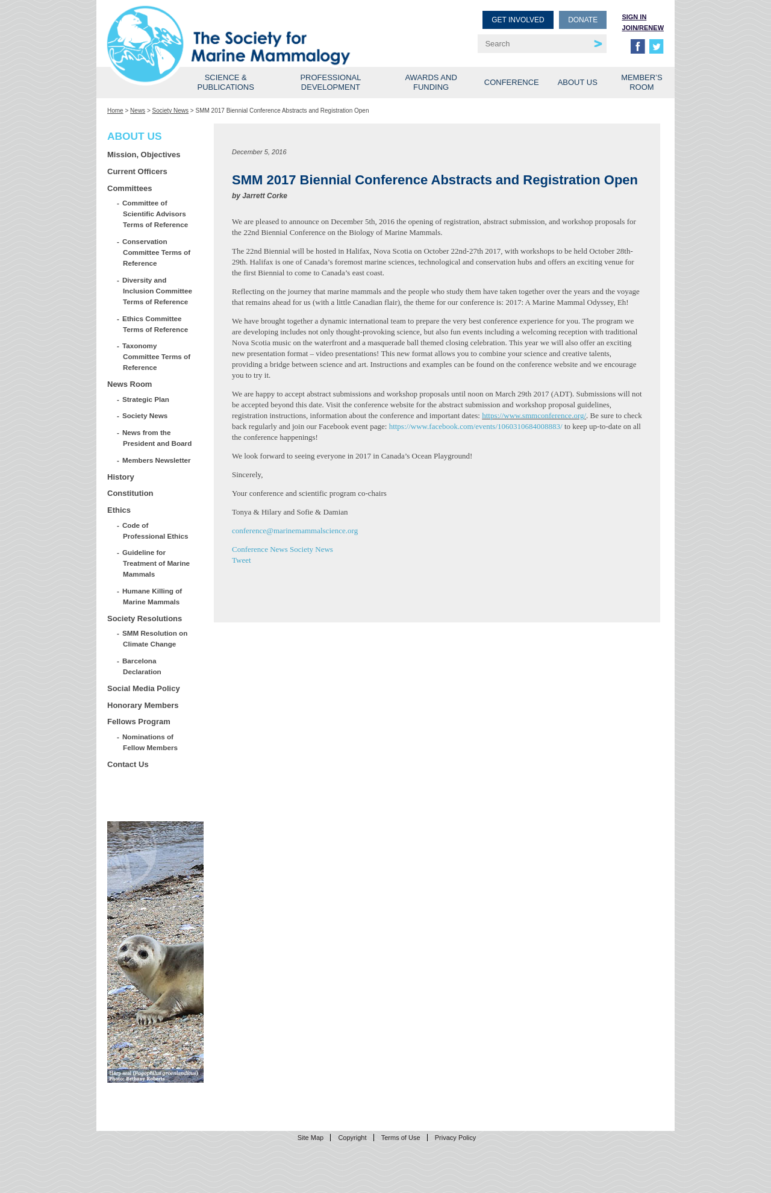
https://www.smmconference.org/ (534, 415)
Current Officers (137, 171)
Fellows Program (138, 721)
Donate (583, 20)
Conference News (260, 549)
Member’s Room (642, 82)
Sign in (634, 16)
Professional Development (330, 82)
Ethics (119, 510)
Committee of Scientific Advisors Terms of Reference (155, 213)
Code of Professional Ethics (155, 530)
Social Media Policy (143, 688)
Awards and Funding (431, 82)
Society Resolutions (144, 618)
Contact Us (128, 764)
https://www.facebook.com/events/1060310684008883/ (476, 426)
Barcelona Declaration (142, 666)
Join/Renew (643, 27)
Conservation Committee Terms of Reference (156, 252)
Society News (170, 110)
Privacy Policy (455, 1137)
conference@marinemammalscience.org (295, 530)
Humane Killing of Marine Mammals (152, 596)
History (120, 476)
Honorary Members (142, 705)
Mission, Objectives (143, 154)
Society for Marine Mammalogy (248, 28)
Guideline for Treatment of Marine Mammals (156, 563)
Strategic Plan (146, 399)
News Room (129, 384)
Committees (129, 188)
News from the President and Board (157, 437)
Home (115, 110)
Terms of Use (400, 1137)
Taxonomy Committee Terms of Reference (156, 356)
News (137, 110)
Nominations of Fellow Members (150, 742)
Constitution (130, 493)
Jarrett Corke (264, 196)
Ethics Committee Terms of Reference (155, 324)
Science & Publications (226, 82)
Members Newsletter (157, 460)
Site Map (310, 1137)
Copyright (352, 1137)
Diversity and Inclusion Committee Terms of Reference (157, 290)
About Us (578, 82)
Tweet (241, 560)
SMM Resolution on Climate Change (155, 638)
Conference (511, 82)
